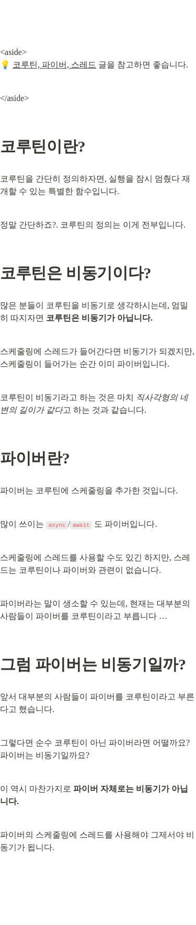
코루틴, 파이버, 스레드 (54, 64)
